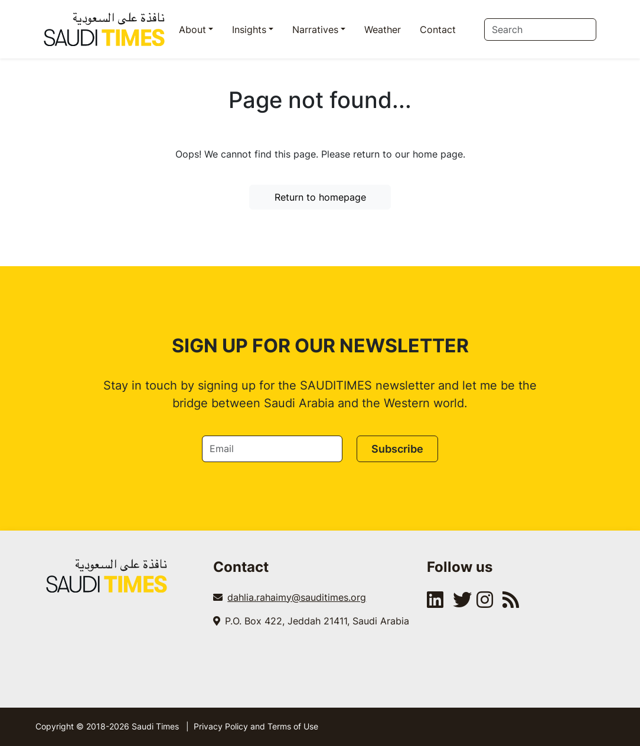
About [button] (192, 29)
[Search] (540, 29)
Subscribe (397, 449)
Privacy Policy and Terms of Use (256, 726)
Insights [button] (249, 29)
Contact (438, 29)
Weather (382, 29)
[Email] (272, 449)
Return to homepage (320, 197)
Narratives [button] (315, 29)
